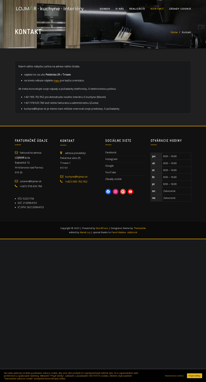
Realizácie (137, 8)
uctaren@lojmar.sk (30, 181)
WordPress (102, 228)
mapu (56, 80)
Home (174, 32)
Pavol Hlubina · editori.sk (124, 232)
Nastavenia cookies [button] (174, 375)
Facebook (110, 152)
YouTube (110, 172)
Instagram (111, 159)
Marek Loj (85, 232)
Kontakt (157, 8)
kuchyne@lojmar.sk (76, 176)
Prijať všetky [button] (194, 375)
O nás (120, 8)
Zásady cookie (180, 8)
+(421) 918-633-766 (31, 186)
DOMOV (105, 8)
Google (109, 165)
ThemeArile (140, 228)
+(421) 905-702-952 (76, 181)
